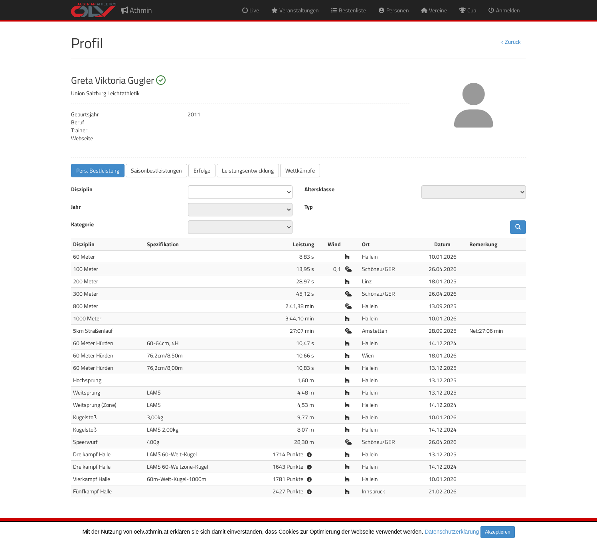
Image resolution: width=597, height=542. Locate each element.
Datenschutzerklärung (452, 531)
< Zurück (510, 41)
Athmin (136, 10)
